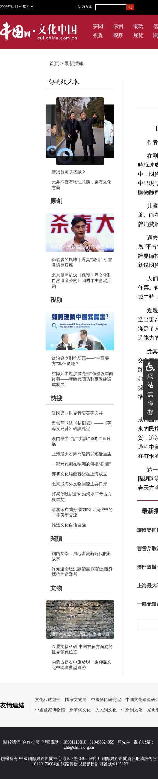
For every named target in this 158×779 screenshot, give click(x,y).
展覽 (138, 35)
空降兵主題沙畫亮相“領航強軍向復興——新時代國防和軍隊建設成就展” (82, 379)
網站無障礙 (150, 394)
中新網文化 (131, 710)
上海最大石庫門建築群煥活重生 (81, 454)
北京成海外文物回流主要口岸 (79, 484)
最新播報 (74, 63)
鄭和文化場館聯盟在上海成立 (79, 474)
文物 (56, 588)
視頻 (56, 299)
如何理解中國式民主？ (71, 345)
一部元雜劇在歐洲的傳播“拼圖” (81, 464)
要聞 (98, 26)
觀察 (118, 35)
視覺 (98, 35)
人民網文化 (106, 710)
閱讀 (56, 538)
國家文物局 (75, 699)
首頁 (54, 63)
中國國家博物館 (50, 710)
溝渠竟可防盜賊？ (69, 172)
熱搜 (56, 398)
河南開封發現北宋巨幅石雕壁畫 (80, 634)
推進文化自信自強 (69, 525)
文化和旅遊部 (48, 699)
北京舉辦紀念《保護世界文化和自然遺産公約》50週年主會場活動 (81, 280)
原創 (118, 26)
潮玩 (138, 26)
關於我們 (11, 742)
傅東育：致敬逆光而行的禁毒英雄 (82, 247)
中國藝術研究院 (106, 699)
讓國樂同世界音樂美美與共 (77, 413)
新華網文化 (80, 710)
